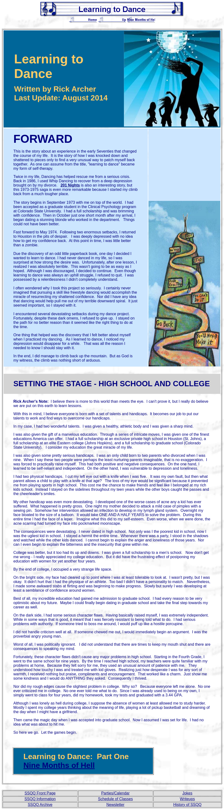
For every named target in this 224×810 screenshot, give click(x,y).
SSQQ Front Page (40, 793)
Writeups (187, 799)
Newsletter (115, 805)
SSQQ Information (40, 799)
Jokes (187, 793)
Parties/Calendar (115, 793)
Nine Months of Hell (59, 765)
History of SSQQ (187, 805)
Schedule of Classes (115, 799)
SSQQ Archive (40, 805)
